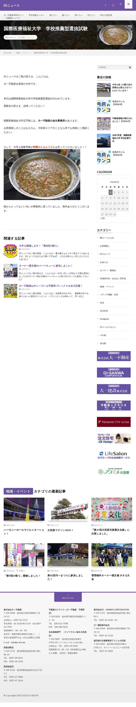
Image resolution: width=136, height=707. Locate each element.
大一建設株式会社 (102, 629)
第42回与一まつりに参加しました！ (67, 581)
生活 (102, 307)
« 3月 (102, 223)
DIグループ (105, 259)
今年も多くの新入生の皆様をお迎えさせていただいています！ (122, 93)
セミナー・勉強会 (108, 275)
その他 (103, 338)
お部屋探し (105, 251)
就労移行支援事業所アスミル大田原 (110, 645)
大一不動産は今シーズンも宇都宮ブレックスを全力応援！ (51, 291)
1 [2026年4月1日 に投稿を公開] (110, 197)
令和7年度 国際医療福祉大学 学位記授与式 (121, 143)
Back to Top (68, 602)
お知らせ (104, 267)
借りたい (56, 15)
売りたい (96, 15)
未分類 (103, 346)
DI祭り (22, 574)
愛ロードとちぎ (107, 243)
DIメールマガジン (108, 330)
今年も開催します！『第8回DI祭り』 (39, 251)
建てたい (70, 15)
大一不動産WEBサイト (15, 15)
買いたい (83, 15)
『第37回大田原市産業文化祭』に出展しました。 (111, 535)
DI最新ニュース (13, 21)
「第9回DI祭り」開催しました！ (22, 581)
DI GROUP (33, 700)
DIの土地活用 (112, 15)
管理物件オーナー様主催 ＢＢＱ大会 (111, 581)
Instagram (105, 323)
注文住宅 (104, 315)
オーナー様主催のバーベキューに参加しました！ (46, 271)
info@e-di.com (18, 647)
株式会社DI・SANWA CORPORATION (111, 614)
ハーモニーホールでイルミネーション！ (23, 535)
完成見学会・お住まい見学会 (114, 283)
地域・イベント (27, 43)
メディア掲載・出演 (109, 299)
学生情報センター (38, 15)
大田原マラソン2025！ (62, 533)
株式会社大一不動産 (13, 614)
